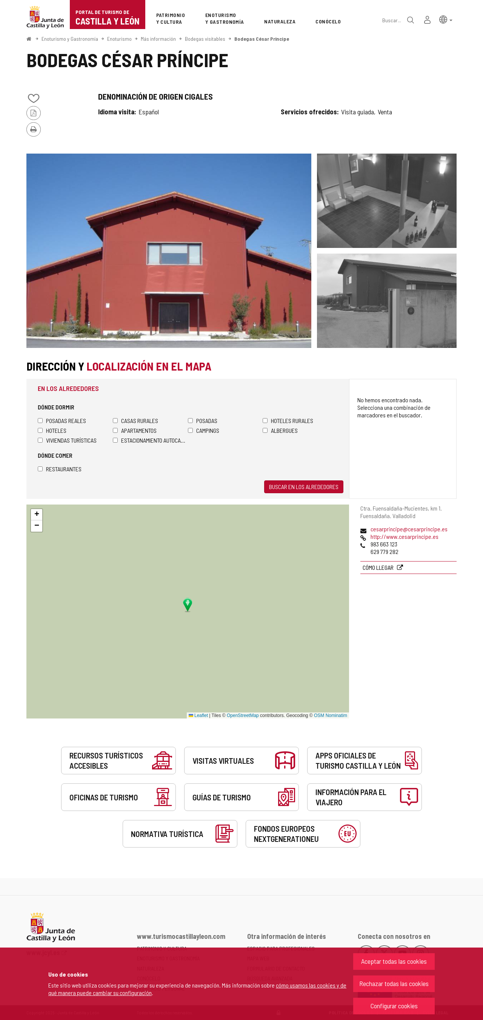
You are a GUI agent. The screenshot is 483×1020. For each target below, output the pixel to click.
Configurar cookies (394, 1006)
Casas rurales (135, 420)
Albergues (280, 430)
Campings (203, 430)
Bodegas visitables (205, 38)
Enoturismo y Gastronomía (70, 38)
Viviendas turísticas (67, 440)
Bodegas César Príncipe (261, 38)
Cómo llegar (379, 567)
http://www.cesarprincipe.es (404, 536)
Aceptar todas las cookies (394, 961)
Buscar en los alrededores (303, 486)
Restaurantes (60, 468)
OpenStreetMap (243, 715)
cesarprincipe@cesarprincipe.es (409, 528)
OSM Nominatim (330, 715)
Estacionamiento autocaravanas (150, 440)
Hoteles (52, 430)
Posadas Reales (62, 420)
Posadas (202, 420)
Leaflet (198, 715)
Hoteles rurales (288, 420)
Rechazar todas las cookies (394, 983)
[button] (445, 19)
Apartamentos (135, 430)
